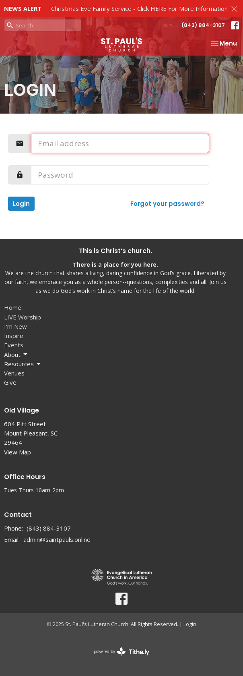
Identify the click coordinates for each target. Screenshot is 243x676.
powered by (121, 651)
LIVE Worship (22, 317)
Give (10, 382)
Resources (23, 364)
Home (12, 307)
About (16, 354)
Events (13, 345)
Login (21, 203)
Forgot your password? (167, 203)
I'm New (15, 326)
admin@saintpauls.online (57, 539)
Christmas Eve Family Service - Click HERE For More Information (139, 8)
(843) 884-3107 (203, 25)
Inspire (13, 336)
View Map (17, 452)
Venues (14, 373)
